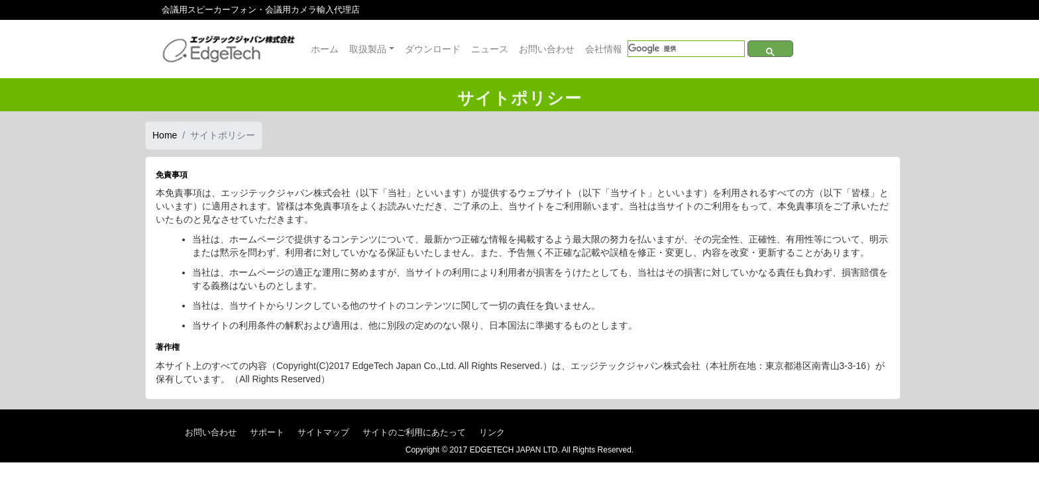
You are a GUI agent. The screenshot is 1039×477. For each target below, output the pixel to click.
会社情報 (603, 49)
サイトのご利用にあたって (414, 432)
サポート (267, 432)
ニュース (489, 49)
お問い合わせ (546, 49)
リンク (492, 432)
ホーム (325, 49)
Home (164, 135)
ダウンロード (433, 49)
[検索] (686, 48)
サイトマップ (323, 432)
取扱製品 (367, 49)
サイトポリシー (222, 135)
